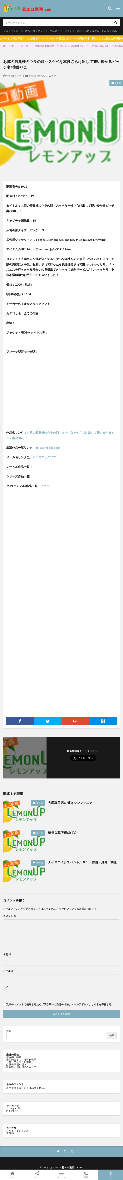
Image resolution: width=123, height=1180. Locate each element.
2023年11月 (13, 1108)
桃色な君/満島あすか (62, 832)
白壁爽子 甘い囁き (16, 1064)
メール (8, 971)
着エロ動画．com (72, 1167)
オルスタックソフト (36, 30)
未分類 (24, 46)
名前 (7, 954)
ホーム (12, 1174)
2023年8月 (12, 1110)
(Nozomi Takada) (47, 447)
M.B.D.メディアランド (62, 30)
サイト (7, 987)
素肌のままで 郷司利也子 (21, 1059)
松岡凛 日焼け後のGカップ (21, 1067)
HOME (10, 46)
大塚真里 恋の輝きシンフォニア (70, 803)
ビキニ (44, 486)
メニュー (61, 1174)
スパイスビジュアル (88, 30)
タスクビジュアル (13, 30)
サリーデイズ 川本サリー (21, 1062)
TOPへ (110, 1174)
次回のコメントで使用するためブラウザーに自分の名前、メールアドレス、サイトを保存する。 (60, 1004)
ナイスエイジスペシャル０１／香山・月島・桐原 (82, 862)
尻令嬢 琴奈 (14, 1057)
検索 (8, 1030)
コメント (9, 916)
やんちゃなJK (109, 30)
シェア (37, 1175)
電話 (86, 1174)
